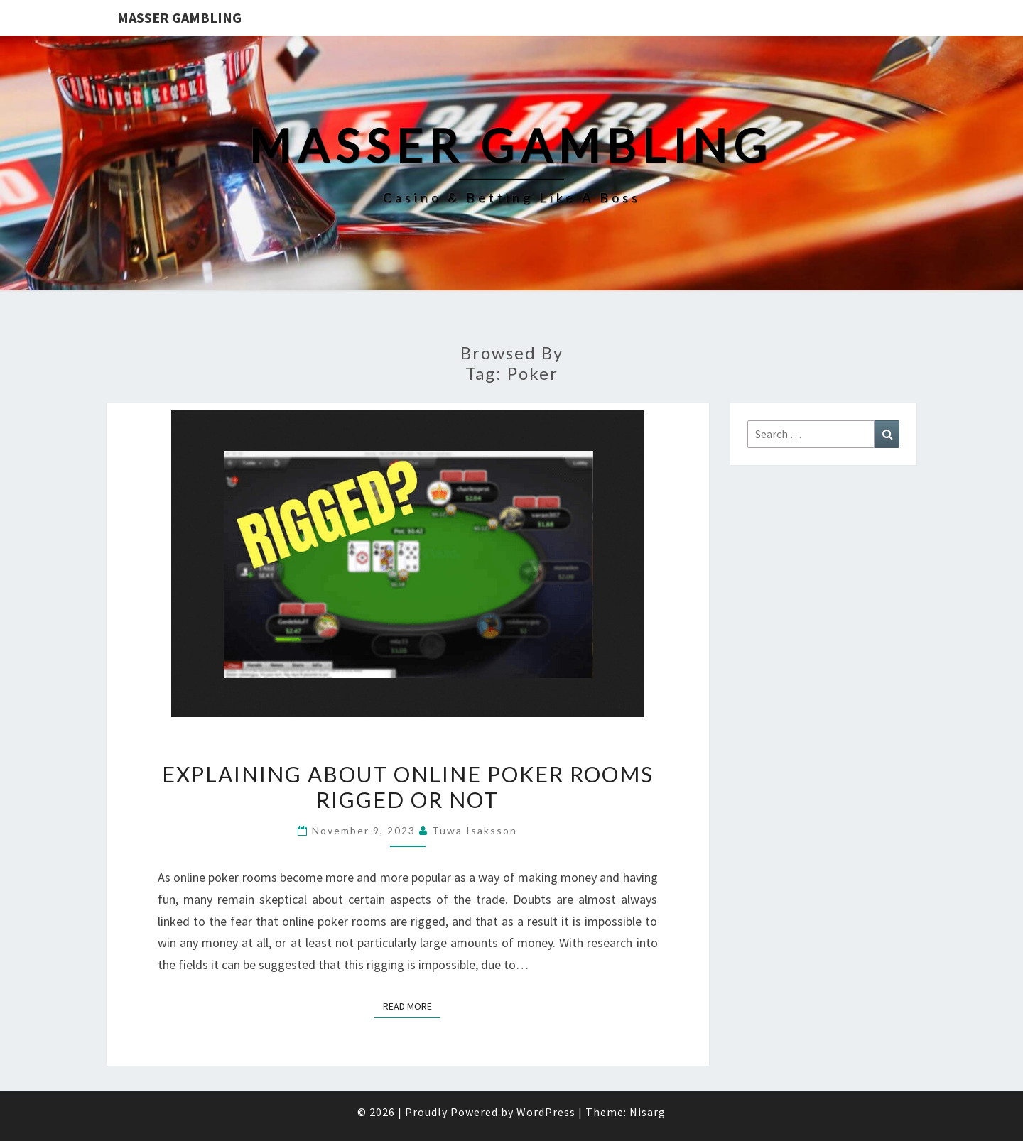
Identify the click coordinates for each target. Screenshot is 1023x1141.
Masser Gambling (179, 17)
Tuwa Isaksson (474, 830)
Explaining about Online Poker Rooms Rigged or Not (408, 786)
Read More (411, 1005)
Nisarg (647, 1112)
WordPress (545, 1112)
